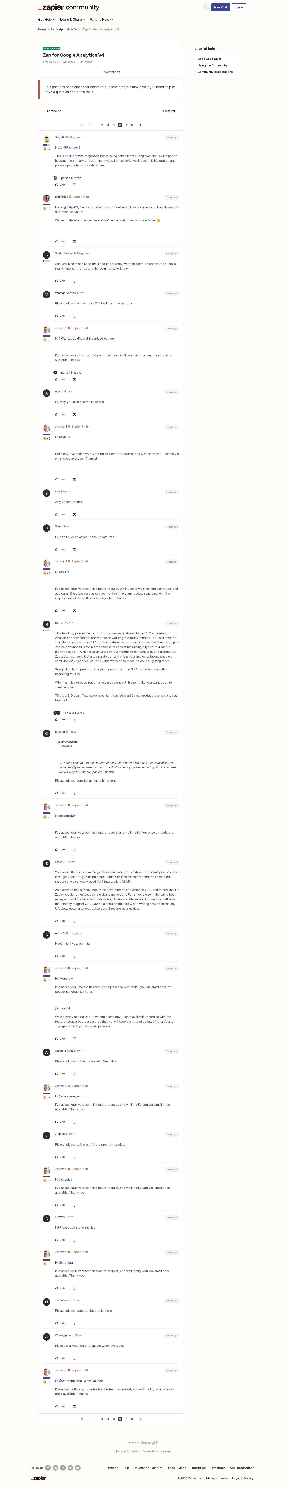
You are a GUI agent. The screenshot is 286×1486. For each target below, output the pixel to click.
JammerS (61, 328)
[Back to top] (278, 1446)
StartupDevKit (64, 253)
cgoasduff (61, 732)
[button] (220, 7)
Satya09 (60, 137)
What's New (102, 19)
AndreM (60, 933)
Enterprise (198, 1468)
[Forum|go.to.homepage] (69, 7)
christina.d (61, 196)
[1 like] (67, 178)
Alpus (58, 391)
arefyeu (60, 1217)
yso (57, 491)
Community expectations (215, 72)
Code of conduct (209, 59)
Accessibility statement (157, 1451)
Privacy (248, 1478)
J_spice (60, 1134)
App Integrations (242, 1468)
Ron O (59, 622)
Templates (218, 1468)
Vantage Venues (65, 293)
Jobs (182, 1468)
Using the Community (213, 65)
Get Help (47, 19)
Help (125, 1468)
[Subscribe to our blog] (63, 1468)
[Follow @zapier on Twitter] (70, 1468)
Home (42, 29)
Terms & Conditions (128, 1451)
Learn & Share (73, 19)
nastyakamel (63, 1300)
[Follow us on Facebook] (48, 1468)
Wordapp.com (64, 1335)
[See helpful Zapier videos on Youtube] (78, 1468)
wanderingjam (64, 1050)
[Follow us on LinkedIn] (55, 1468)
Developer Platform (147, 1468)
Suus (58, 526)
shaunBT (60, 862)
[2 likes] (68, 713)
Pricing (113, 1468)
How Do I (73, 29)
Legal (236, 1478)
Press (170, 1468)
